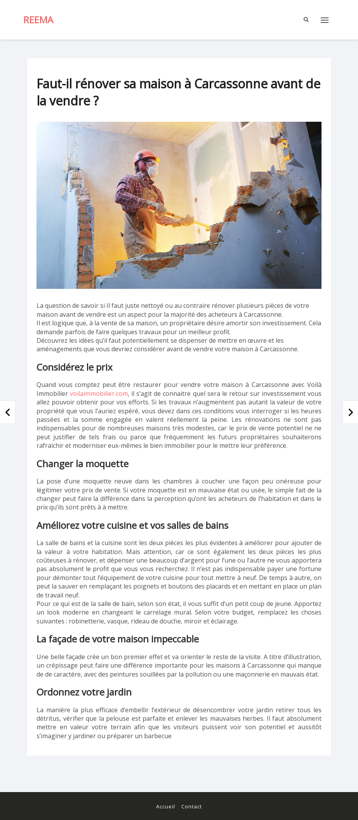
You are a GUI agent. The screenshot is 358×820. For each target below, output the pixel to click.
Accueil (165, 806)
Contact (191, 806)
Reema (38, 19)
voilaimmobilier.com (99, 393)
